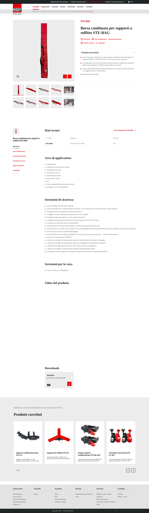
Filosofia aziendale (60, 499)
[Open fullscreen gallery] (18, 76)
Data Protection (17, 494)
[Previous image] (65, 76)
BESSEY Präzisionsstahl (78, 2)
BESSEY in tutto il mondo (104, 494)
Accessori (50, 11)
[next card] (133, 470)
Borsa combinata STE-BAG (85, 11)
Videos (36, 494)
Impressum (16, 504)
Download (99, 497)
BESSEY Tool (36, 11)
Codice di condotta (60, 502)
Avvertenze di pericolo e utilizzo (106, 502)
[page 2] (18, 470)
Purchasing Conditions (19, 502)
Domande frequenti (102, 499)
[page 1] (16, 470)
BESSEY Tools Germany (96, 2)
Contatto (120, 494)
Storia (56, 494)
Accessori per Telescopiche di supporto (65, 11)
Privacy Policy (17, 497)
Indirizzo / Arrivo (122, 497)
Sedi (56, 497)
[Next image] (69, 76)
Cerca (98, 504)
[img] (44, 50)
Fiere (77, 497)
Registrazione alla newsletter (59, 2)
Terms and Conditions (19, 499)
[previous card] (128, 470)
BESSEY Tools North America (114, 2)
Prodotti (43, 11)
